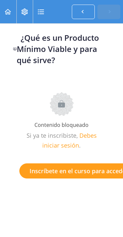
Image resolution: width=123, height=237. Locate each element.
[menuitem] (24, 11)
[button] (8, 11)
